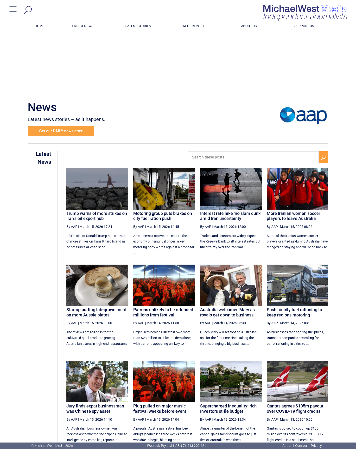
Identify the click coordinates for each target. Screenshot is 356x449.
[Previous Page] (217, 398)
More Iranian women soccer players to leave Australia (293, 153)
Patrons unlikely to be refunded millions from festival (163, 249)
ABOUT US (249, 26)
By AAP (71, 164)
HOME (39, 26)
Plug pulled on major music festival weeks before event (159, 345)
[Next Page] (312, 398)
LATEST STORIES (138, 26)
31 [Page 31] (301, 398)
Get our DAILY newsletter (61, 68)
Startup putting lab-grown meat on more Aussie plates (96, 249)
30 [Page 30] (289, 398)
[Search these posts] (253, 94)
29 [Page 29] (277, 398)
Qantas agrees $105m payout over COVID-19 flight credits (295, 345)
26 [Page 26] (240, 398)
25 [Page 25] (228, 398)
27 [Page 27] (252, 398)
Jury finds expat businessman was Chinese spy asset (95, 345)
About (287, 446)
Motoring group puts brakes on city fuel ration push (162, 153)
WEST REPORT (193, 26)
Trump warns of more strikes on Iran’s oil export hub (96, 153)
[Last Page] (323, 398)
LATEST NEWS (82, 26)
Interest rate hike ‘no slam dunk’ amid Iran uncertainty (230, 153)
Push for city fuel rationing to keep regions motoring (294, 249)
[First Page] (206, 398)
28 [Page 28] (265, 398)
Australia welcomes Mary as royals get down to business (227, 249)
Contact (301, 446)
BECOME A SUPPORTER (330, 416)
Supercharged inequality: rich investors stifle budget (228, 345)
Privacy (316, 446)
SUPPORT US (304, 26)
